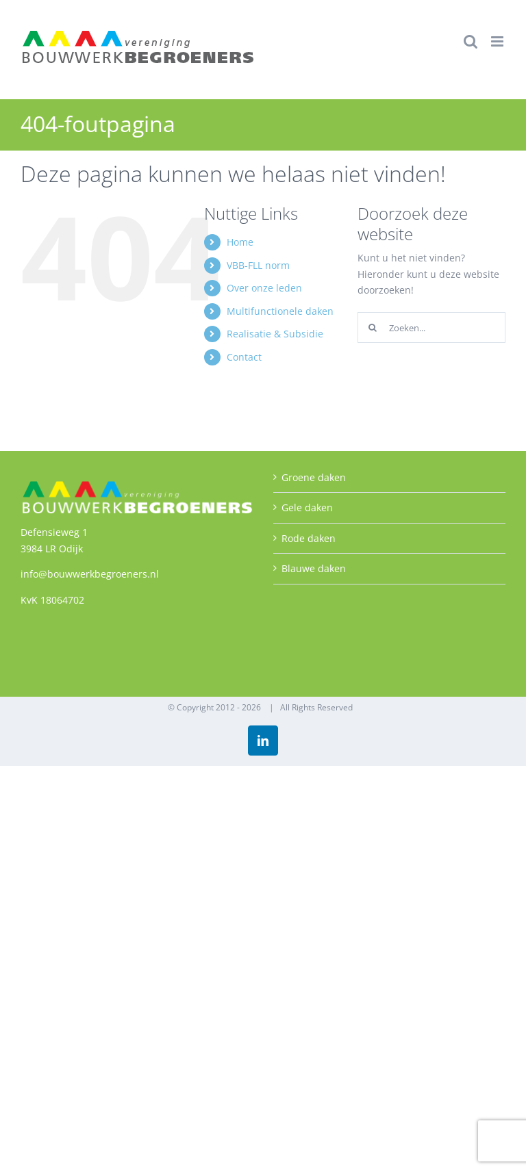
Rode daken (308, 538)
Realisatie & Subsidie (275, 333)
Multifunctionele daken (280, 311)
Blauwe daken (313, 568)
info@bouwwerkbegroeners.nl (90, 573)
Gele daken (307, 507)
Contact (244, 356)
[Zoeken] (373, 327)
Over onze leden (264, 287)
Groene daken (313, 477)
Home (240, 241)
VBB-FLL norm (258, 265)
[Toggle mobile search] (470, 41)
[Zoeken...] (431, 327)
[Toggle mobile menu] (498, 41)
